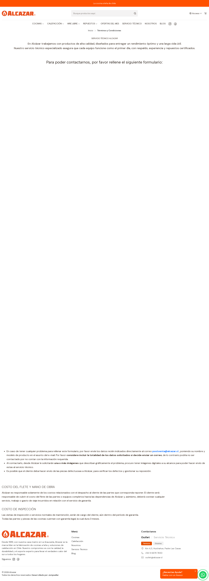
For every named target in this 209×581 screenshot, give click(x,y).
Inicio (90, 31)
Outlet (145, 537)
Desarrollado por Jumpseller (45, 575)
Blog (73, 553)
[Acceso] (196, 13)
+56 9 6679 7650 (153, 553)
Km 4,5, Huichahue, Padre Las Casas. (163, 548)
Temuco (146, 543)
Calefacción (77, 541)
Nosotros (76, 545)
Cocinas (75, 537)
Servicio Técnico (79, 549)
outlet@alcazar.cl (153, 557)
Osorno (158, 543)
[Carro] (205, 13)
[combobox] (104, 13)
